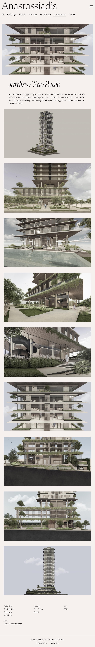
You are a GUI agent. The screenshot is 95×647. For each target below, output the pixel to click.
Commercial (60, 14)
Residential (45, 14)
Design (72, 14)
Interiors (32, 14)
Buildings (11, 14)
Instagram (54, 643)
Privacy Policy (42, 643)
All (3, 14)
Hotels (22, 14)
